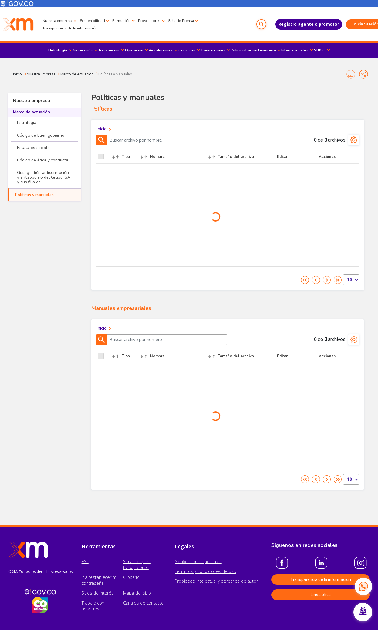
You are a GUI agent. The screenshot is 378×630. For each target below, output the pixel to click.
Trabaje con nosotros (93, 606)
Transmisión (108, 50)
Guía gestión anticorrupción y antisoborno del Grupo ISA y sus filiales (43, 177)
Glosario (131, 577)
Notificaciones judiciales (198, 561)
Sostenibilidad (92, 20)
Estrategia (26, 122)
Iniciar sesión (353, 24)
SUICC (319, 50)
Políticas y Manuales (115, 74)
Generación (83, 50)
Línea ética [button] (321, 594)
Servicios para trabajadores (137, 564)
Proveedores (149, 20)
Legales (184, 546)
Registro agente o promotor (296, 24)
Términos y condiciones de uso (205, 571)
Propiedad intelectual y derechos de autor (216, 581)
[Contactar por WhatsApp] (363, 586)
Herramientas (99, 546)
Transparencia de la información (70, 28)
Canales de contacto (143, 603)
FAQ (85, 561)
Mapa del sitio (137, 593)
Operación (134, 50)
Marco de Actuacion (77, 74)
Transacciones (213, 50)
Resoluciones (161, 50)
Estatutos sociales (34, 148)
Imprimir (350, 74)
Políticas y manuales (34, 195)
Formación (121, 20)
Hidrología (57, 50)
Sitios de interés (98, 593)
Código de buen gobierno (40, 135)
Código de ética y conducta (42, 160)
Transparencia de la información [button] (321, 579)
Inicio (17, 74)
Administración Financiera (253, 50)
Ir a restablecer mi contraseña (99, 580)
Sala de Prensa (181, 20)
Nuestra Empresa (41, 74)
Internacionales (294, 50)
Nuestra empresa (57, 20)
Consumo (186, 50)
